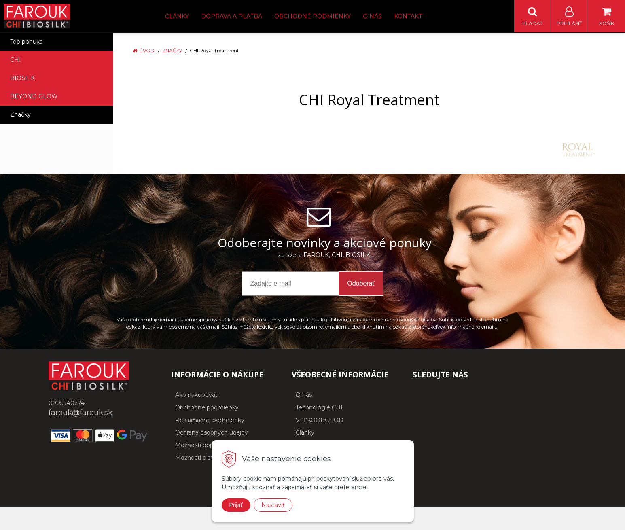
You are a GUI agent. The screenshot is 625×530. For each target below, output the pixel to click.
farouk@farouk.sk (80, 412)
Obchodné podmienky (312, 16)
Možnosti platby (197, 457)
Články (177, 16)
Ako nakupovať (196, 395)
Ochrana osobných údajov (211, 432)
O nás (372, 16)
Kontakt (408, 16)
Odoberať (361, 283)
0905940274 (67, 403)
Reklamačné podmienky (209, 420)
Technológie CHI (319, 407)
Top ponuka (26, 41)
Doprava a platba (231, 16)
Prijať (236, 505)
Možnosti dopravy (200, 445)
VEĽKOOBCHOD (319, 420)
